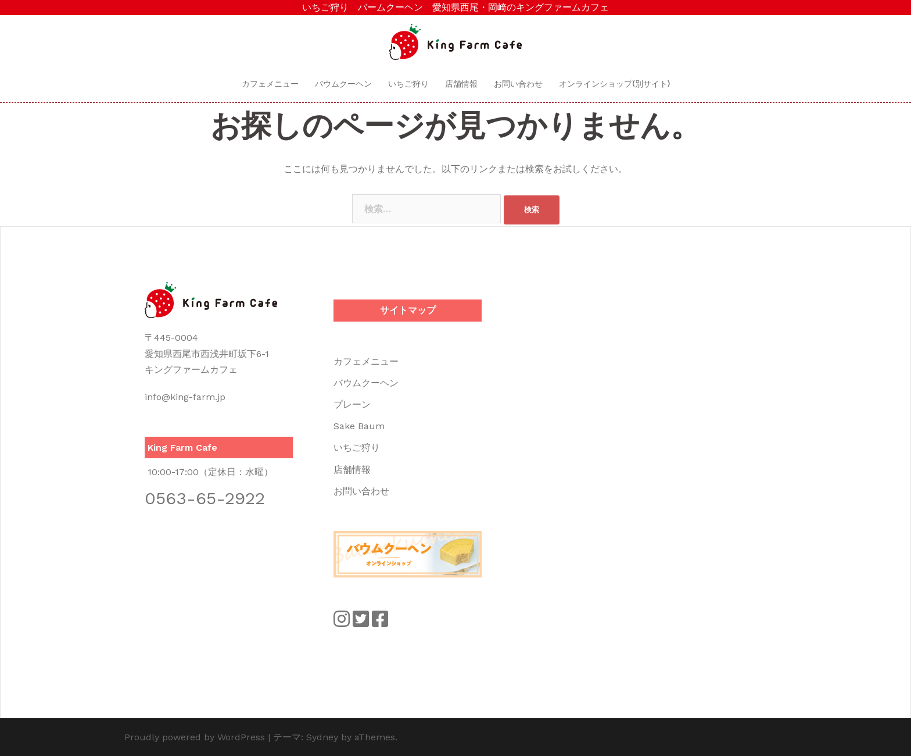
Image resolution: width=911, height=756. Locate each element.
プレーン (352, 404)
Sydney (322, 737)
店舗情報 (461, 83)
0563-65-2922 (205, 498)
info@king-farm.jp (185, 396)
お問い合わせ (518, 83)
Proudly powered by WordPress (194, 737)
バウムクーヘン (343, 83)
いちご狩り (408, 83)
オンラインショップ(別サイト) (614, 83)
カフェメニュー (270, 83)
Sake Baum (359, 426)
